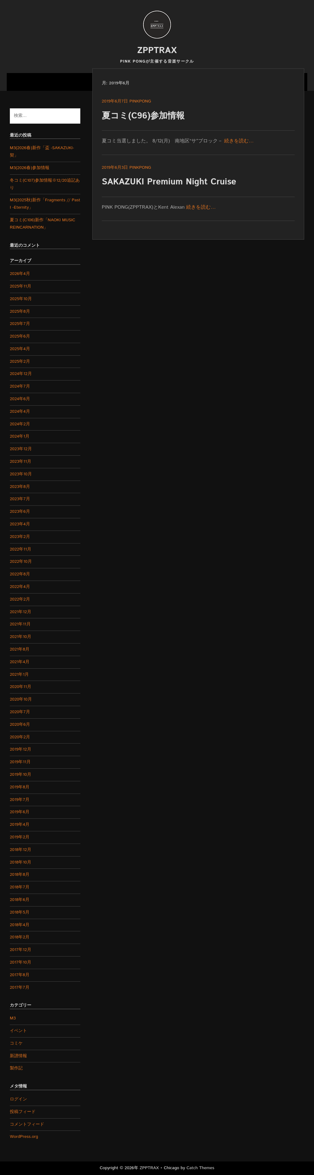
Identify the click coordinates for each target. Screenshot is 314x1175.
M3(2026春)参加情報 (29, 168)
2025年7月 (20, 324)
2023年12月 (21, 449)
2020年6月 (20, 724)
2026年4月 (20, 274)
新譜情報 (18, 1056)
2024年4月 (20, 411)
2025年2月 (20, 361)
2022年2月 (20, 599)
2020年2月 (20, 737)
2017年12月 (20, 950)
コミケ (16, 1043)
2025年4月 (20, 349)
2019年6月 (19, 812)
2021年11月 (20, 624)
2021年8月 (19, 649)
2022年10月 (21, 562)
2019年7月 (19, 800)
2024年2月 (20, 424)
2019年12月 (20, 749)
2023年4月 (20, 524)
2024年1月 (19, 436)
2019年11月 (20, 762)
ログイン (18, 1099)
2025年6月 (20, 336)
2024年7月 (20, 386)
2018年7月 (19, 887)
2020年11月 (20, 687)
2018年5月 (19, 912)
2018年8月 (19, 875)
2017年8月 (19, 975)
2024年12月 (21, 374)
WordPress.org (24, 1137)
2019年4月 (19, 824)
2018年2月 (19, 937)
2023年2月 (20, 537)
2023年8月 (20, 487)
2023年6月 (20, 511)
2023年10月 (21, 474)
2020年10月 (21, 699)
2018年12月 (20, 850)
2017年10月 (20, 962)
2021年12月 (20, 612)
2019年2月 (19, 837)
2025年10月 (21, 299)
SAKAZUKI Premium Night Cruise (169, 182)
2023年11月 (20, 461)
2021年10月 (20, 637)
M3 (13, 1018)
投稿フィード (23, 1112)
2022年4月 (20, 587)
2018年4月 (19, 925)
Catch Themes (200, 1168)
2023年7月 (20, 499)
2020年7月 (20, 712)
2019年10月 (20, 774)
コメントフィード (27, 1124)
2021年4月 (19, 662)
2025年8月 (20, 311)
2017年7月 (19, 987)
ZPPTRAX (157, 50)
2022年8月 (20, 574)
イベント (18, 1031)
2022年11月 (20, 549)
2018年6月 (19, 900)
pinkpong (140, 101)
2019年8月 (19, 787)
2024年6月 (20, 399)
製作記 (16, 1068)
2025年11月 (20, 286)
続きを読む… (239, 141)
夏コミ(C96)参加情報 (143, 116)
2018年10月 (20, 862)
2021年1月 (19, 674)
